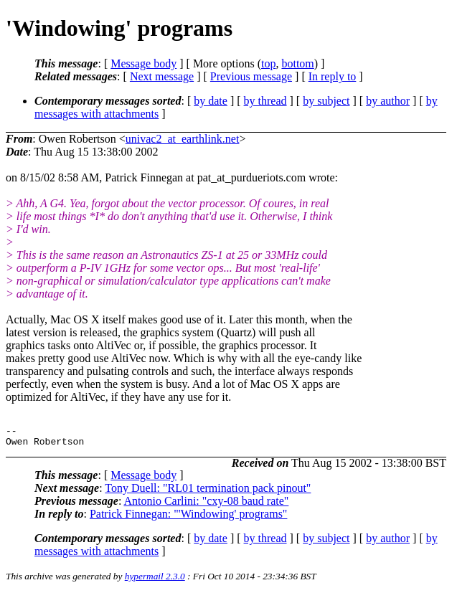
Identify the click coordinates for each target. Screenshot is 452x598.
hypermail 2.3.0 (155, 580)
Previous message (251, 76)
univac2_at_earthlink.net (183, 139)
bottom (297, 63)
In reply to (333, 76)
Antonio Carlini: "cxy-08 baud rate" (205, 505)
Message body (143, 63)
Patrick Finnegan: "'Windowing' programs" (188, 518)
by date (210, 101)
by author (388, 101)
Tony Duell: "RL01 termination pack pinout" (208, 492)
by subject (326, 101)
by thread (265, 101)
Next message (162, 76)
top (268, 63)
